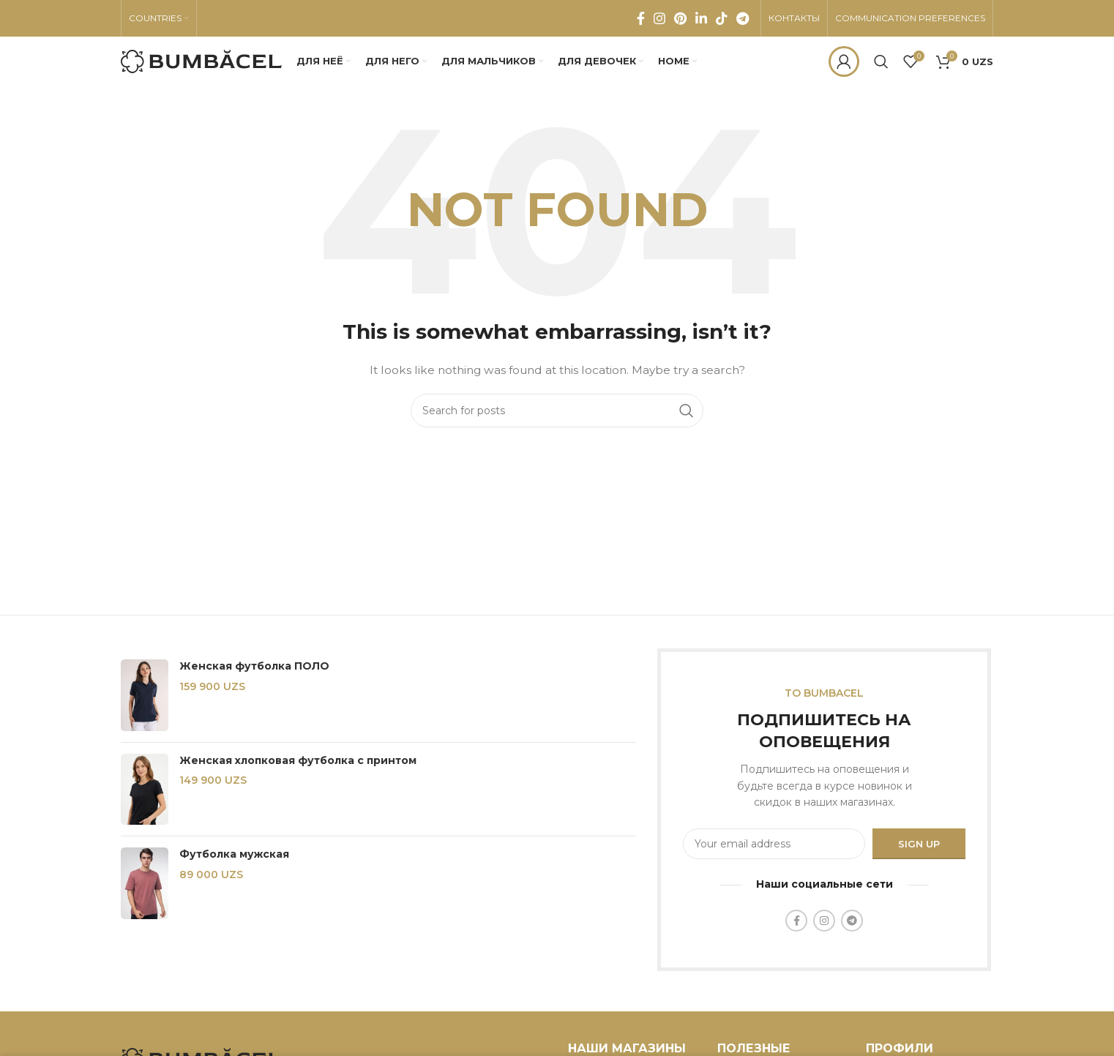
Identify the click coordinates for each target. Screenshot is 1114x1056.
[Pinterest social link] (680, 18)
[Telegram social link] (742, 18)
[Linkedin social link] (701, 18)
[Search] (881, 62)
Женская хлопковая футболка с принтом (297, 761)
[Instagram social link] (659, 18)
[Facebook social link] (640, 18)
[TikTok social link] (721, 18)
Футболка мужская (234, 855)
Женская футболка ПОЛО (254, 667)
